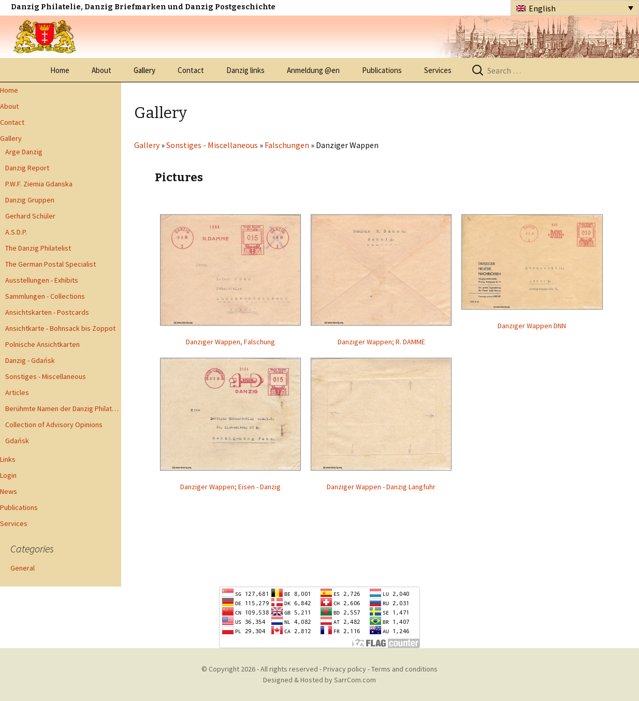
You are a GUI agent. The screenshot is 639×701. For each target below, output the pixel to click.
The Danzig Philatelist (38, 248)
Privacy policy (344, 669)
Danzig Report (27, 167)
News (8, 491)
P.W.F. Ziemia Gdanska (38, 183)
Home (59, 70)
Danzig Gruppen (29, 200)
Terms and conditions (404, 669)
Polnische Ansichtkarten (42, 344)
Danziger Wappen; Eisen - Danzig (230, 486)
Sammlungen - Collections (45, 296)
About (101, 70)
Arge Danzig (23, 151)
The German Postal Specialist (50, 264)
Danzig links (245, 70)
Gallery (144, 70)
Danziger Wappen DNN (532, 325)
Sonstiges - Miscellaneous (45, 376)
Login (8, 475)
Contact (191, 70)
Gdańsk (17, 440)
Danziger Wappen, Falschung (230, 341)
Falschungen (287, 145)
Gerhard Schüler (30, 216)
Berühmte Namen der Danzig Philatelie (63, 408)
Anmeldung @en (313, 70)
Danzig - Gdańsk (30, 360)
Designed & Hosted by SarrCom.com (319, 679)
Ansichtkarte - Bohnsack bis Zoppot (60, 328)
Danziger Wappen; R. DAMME (381, 341)
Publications (382, 70)
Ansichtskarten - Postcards (47, 312)
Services (438, 70)
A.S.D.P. (16, 232)
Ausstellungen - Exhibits (41, 280)
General (22, 568)
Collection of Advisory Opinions (54, 424)
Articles (17, 392)
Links (8, 459)
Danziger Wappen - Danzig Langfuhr (381, 486)
